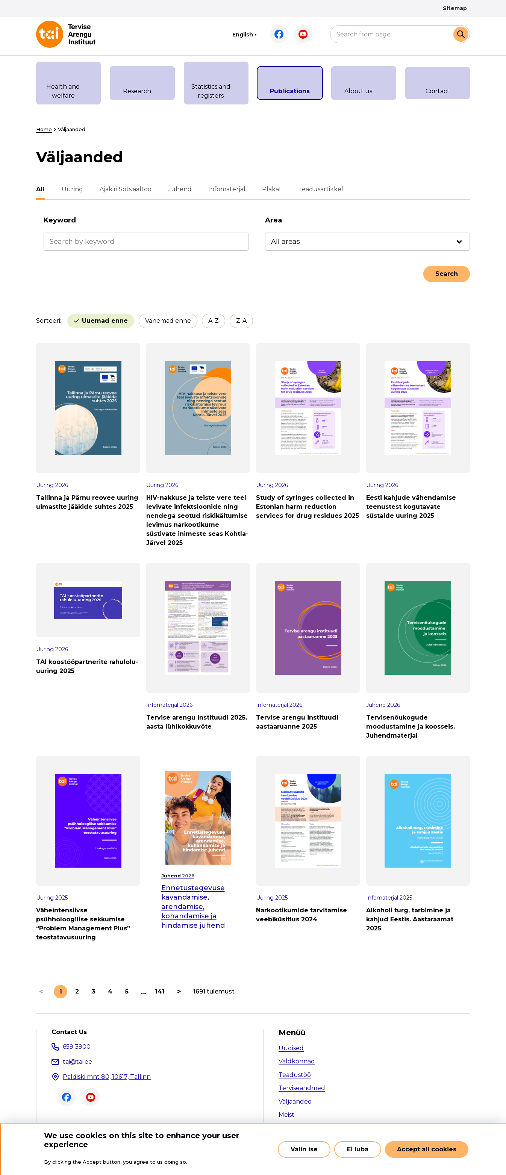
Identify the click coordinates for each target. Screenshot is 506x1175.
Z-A (241, 320)
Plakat (271, 189)
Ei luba (357, 1149)
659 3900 (77, 1046)
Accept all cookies (426, 1149)
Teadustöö (295, 1074)
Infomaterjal (226, 189)
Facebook (279, 34)
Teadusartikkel (319, 189)
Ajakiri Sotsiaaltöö (125, 189)
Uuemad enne (105, 320)
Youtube (303, 34)
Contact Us (69, 1032)
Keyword (60, 220)
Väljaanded (295, 1101)
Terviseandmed (302, 1088)
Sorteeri (48, 320)
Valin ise (304, 1149)
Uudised (291, 1048)
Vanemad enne (168, 320)
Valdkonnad (297, 1061)
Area (273, 220)
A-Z (213, 320)
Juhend (179, 189)
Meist (286, 1114)
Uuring (71, 189)
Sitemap (455, 8)
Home (44, 129)
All (40, 189)
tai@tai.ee (77, 1061)
